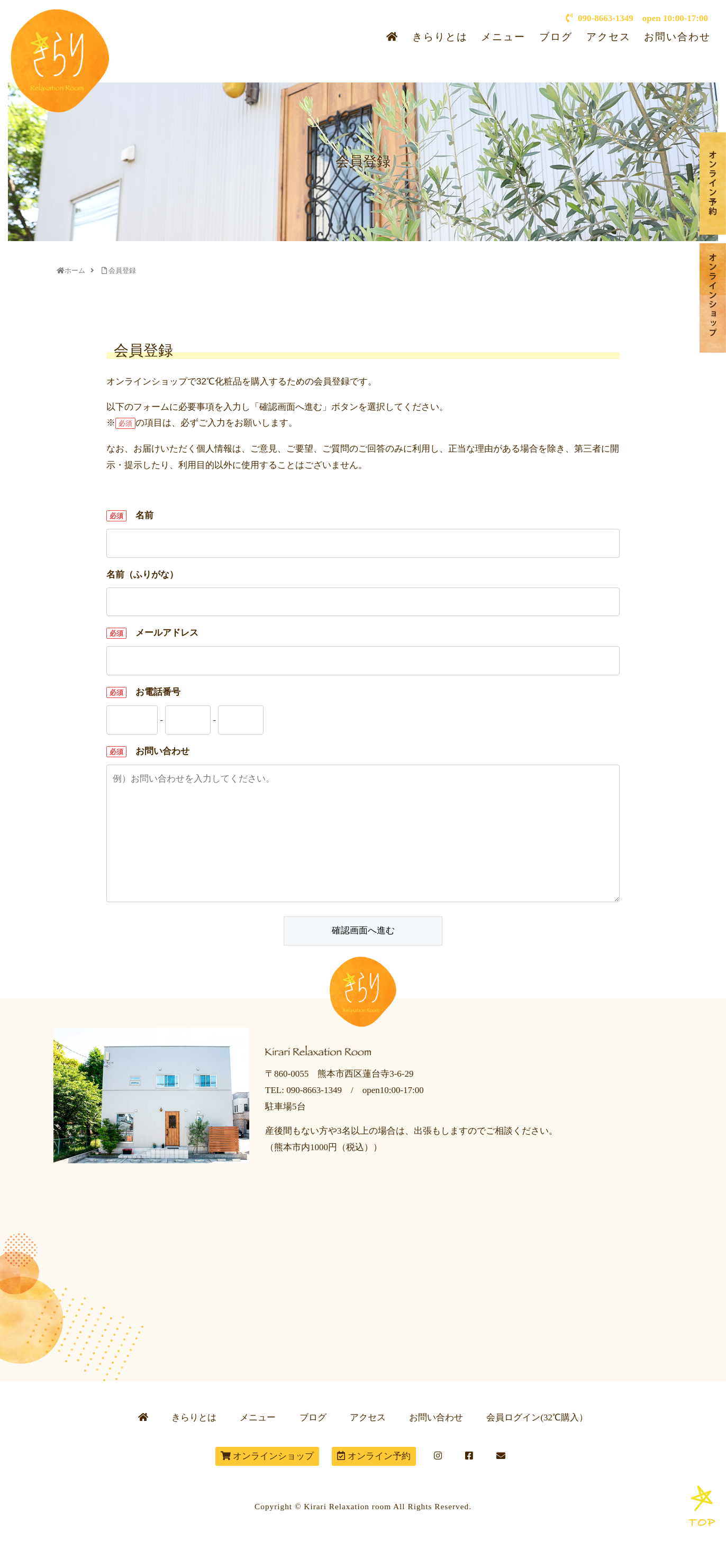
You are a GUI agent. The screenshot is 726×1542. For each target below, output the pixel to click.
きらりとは (440, 36)
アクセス (608, 36)
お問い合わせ (677, 36)
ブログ (556, 36)
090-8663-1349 (599, 18)
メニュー (503, 36)
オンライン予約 (373, 1456)
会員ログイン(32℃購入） (537, 1417)
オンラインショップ (267, 1456)
